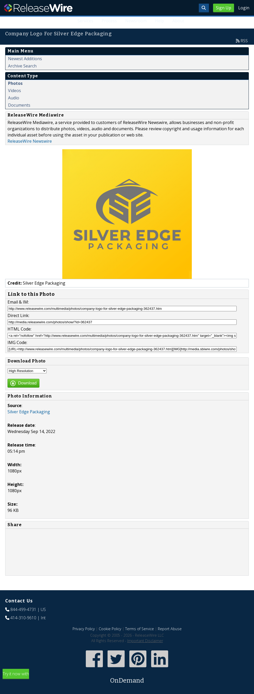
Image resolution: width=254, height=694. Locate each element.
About (178, 21)
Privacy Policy (84, 628)
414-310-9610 (23, 618)
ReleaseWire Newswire (30, 141)
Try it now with (127, 678)
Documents (19, 105)
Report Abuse (170, 628)
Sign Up (223, 8)
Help (159, 21)
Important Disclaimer (145, 640)
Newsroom (136, 21)
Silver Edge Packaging (29, 412)
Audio (13, 98)
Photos (15, 83)
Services (85, 21)
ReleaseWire (38, 8)
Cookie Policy (110, 628)
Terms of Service (139, 628)
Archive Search (22, 66)
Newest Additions (25, 58)
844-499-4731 (23, 609)
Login (243, 8)
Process (109, 21)
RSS (244, 41)
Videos (14, 90)
